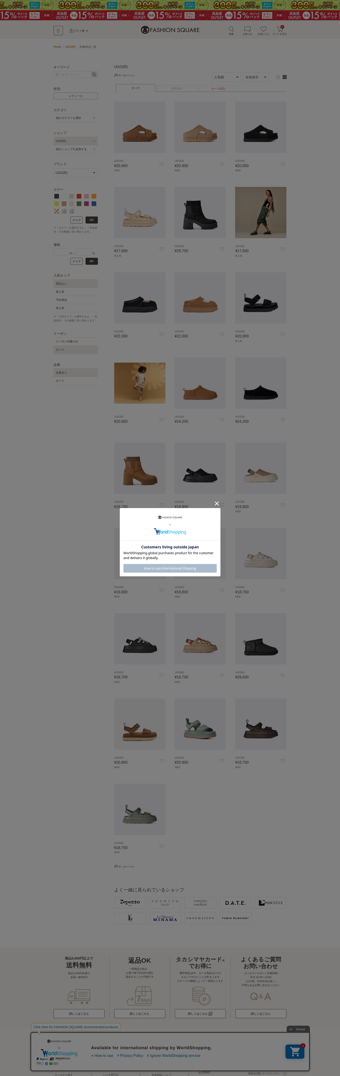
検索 (231, 32)
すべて (135, 89)
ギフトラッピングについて (215, 1048)
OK (91, 221)
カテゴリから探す (65, 1053)
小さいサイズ (110, 1064)
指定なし (61, 285)
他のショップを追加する (71, 150)
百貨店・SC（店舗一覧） (262, 1059)
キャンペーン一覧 (113, 1053)
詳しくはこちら (79, 1014)
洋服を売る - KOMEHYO (214, 1053)
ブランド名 (66, 1059)
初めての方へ (159, 1048)
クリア (76, 221)
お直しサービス (209, 1064)
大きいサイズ (110, 1059)
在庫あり (61, 374)
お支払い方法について (164, 1059)
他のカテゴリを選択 (68, 119)
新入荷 (60, 293)
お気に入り (263, 32)
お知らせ (247, 32)
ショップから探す (65, 1048)
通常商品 (176, 90)
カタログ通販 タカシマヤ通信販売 (264, 1066)
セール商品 (218, 90)
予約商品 (61, 301)
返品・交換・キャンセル (165, 1064)
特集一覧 (108, 1048)
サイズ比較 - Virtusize (212, 1059)
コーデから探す (64, 1070)
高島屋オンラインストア (262, 1053)
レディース (76, 97)
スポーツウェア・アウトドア (119, 1070)
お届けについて (160, 1053)
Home (57, 48)
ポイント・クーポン (163, 1070)
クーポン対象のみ (67, 343)
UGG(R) (61, 142)
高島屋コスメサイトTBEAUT (264, 1048)
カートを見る (280, 32)
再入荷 (60, 309)
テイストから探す (65, 1064)
